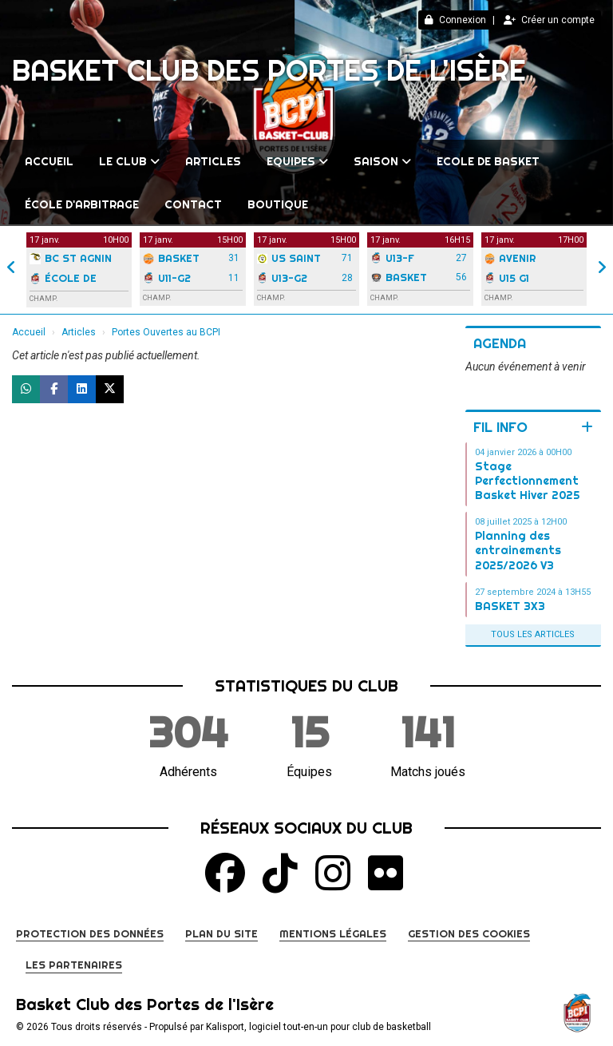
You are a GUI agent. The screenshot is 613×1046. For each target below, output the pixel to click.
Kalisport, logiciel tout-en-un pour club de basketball (318, 1026)
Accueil (49, 161)
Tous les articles (533, 634)
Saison (382, 161)
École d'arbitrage (82, 204)
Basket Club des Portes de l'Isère (269, 70)
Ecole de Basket (488, 161)
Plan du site (221, 933)
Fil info (500, 426)
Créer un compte (549, 20)
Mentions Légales (332, 933)
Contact (193, 204)
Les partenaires (74, 964)
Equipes (297, 161)
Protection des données (90, 933)
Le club (129, 161)
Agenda (499, 343)
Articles (213, 161)
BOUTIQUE (277, 204)
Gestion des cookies (469, 933)
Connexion (455, 20)
